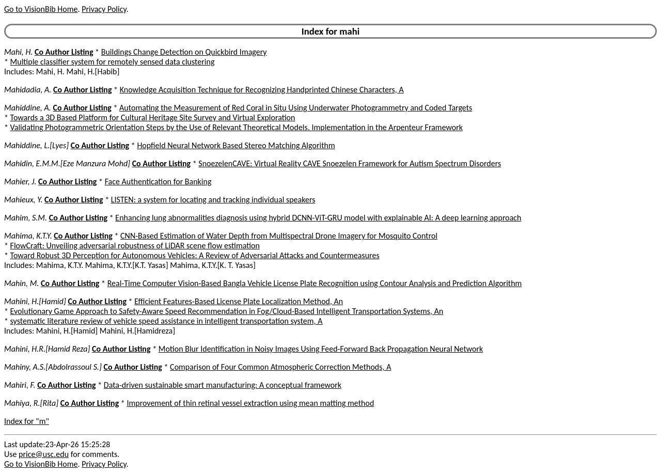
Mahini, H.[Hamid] (35, 301)
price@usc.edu (44, 454)
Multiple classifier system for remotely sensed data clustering (112, 62)
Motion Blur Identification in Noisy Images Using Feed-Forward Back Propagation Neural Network (321, 349)
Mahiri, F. (20, 385)
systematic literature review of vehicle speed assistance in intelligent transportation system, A (166, 321)
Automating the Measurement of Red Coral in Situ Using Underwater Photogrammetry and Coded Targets (295, 108)
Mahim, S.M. (25, 218)
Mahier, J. (20, 181)
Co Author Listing (64, 52)
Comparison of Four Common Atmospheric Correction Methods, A (280, 367)
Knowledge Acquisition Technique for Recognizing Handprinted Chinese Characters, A (262, 89)
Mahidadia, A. (27, 89)
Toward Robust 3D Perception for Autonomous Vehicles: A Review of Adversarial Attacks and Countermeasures (195, 255)
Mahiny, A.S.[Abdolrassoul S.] (53, 367)
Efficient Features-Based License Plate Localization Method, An (238, 301)
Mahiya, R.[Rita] (31, 403)
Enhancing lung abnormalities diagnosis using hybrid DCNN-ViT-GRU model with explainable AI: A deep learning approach (318, 218)
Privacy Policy (104, 9)
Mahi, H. (18, 52)
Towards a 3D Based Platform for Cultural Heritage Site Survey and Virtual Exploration (152, 117)
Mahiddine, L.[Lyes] (36, 145)
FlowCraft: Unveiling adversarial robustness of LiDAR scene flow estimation (135, 245)
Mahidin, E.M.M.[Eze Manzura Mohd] (67, 163)
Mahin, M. (21, 283)
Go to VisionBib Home (40, 9)
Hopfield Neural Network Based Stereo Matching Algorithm (236, 145)
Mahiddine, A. (27, 108)
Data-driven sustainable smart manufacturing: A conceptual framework (222, 385)
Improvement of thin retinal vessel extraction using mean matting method (250, 403)
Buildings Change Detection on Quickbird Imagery (184, 52)
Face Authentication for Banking (158, 181)
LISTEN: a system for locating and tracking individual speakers (213, 199)
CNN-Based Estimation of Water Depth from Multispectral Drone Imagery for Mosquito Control (278, 236)
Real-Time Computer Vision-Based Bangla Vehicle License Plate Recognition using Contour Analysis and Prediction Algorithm (314, 283)
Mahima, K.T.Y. (28, 236)
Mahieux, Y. (23, 199)
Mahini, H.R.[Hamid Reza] (47, 349)
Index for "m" (26, 421)
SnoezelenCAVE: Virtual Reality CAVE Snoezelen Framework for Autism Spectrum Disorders (349, 163)
